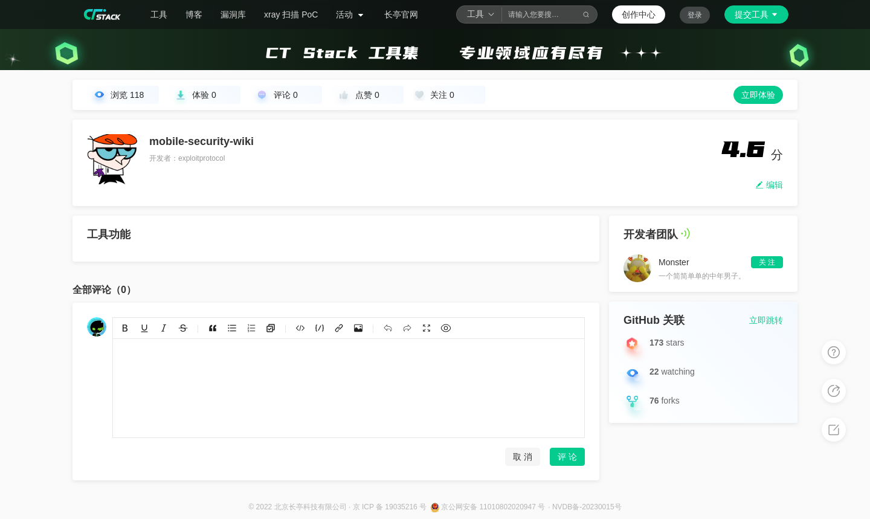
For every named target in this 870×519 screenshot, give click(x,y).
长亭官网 (401, 14)
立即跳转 (766, 320)
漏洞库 (233, 14)
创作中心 (639, 14)
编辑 (769, 185)
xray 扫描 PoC (291, 14)
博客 (193, 14)
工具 (158, 14)
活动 (351, 14)
